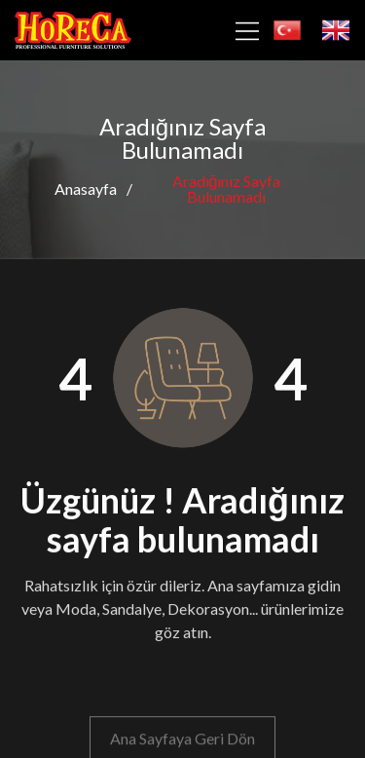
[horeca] (73, 31)
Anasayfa (86, 188)
